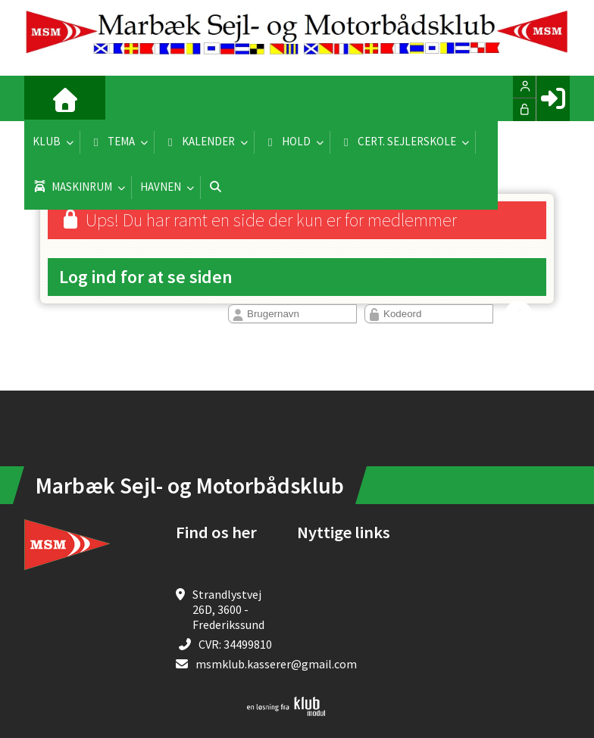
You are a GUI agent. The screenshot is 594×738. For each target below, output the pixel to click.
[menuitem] (47, 98)
